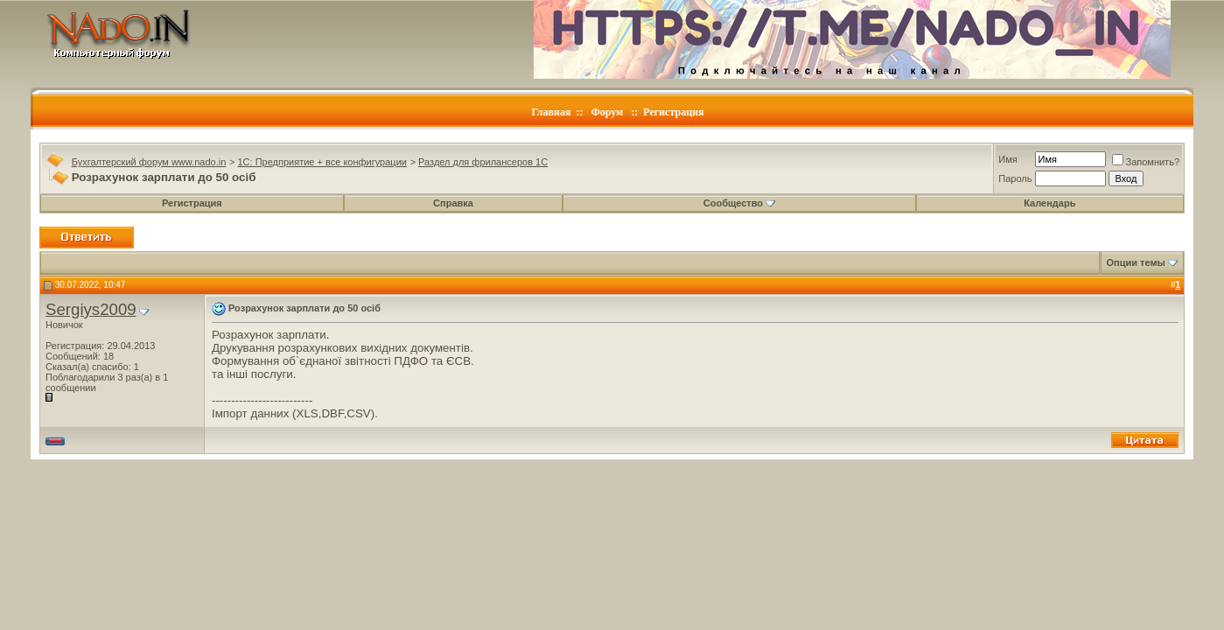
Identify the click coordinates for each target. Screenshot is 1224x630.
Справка (453, 203)
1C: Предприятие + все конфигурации (321, 162)
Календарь (1049, 203)
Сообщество (739, 203)
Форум (607, 112)
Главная (551, 112)
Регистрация (673, 112)
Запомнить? (1146, 162)
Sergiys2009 (90, 309)
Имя (1007, 159)
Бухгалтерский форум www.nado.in (149, 162)
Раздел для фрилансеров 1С (483, 162)
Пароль (1015, 178)
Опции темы (1136, 262)
